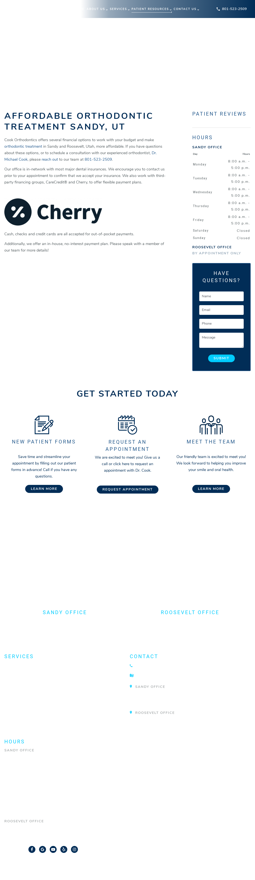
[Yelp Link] (63, 849)
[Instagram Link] (74, 849)
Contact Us (185, 9)
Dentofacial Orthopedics (36, 674)
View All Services (26, 723)
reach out (50, 159)
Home (79, 9)
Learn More (44, 488)
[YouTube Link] (53, 849)
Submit (221, 358)
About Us (96, 9)
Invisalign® (18, 690)
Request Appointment (127, 489)
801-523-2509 (232, 9)
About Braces (21, 665)
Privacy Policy (167, 866)
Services (118, 9)
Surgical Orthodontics (34, 707)
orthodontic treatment (23, 146)
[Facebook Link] (31, 849)
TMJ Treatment (22, 715)
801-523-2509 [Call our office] (98, 159)
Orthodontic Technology (36, 698)
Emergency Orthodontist (36, 682)
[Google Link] (42, 849)
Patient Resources (150, 9)
